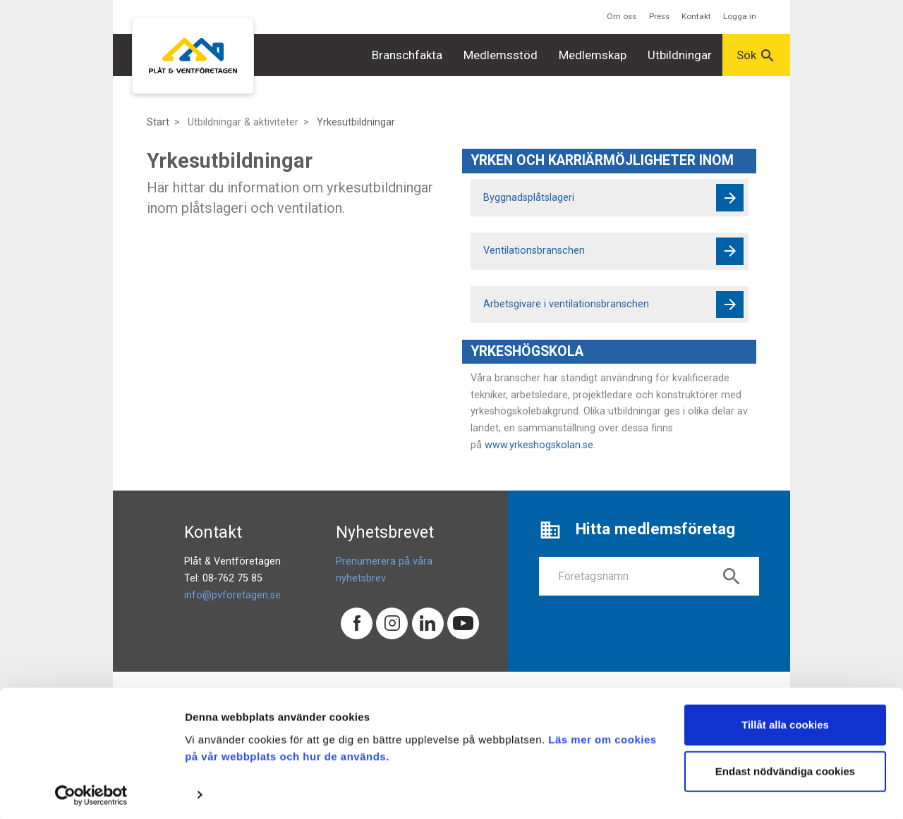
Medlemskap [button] (592, 55)
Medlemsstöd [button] (500, 55)
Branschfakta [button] (407, 55)
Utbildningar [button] (680, 55)
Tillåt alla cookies (785, 721)
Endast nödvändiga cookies (785, 767)
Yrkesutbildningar (356, 122)
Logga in (739, 16)
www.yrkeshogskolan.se (539, 445)
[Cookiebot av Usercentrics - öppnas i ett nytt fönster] (91, 791)
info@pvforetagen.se (232, 595)
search (731, 576)
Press (659, 16)
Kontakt (696, 16)
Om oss (621, 16)
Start (158, 122)
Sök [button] (756, 55)
